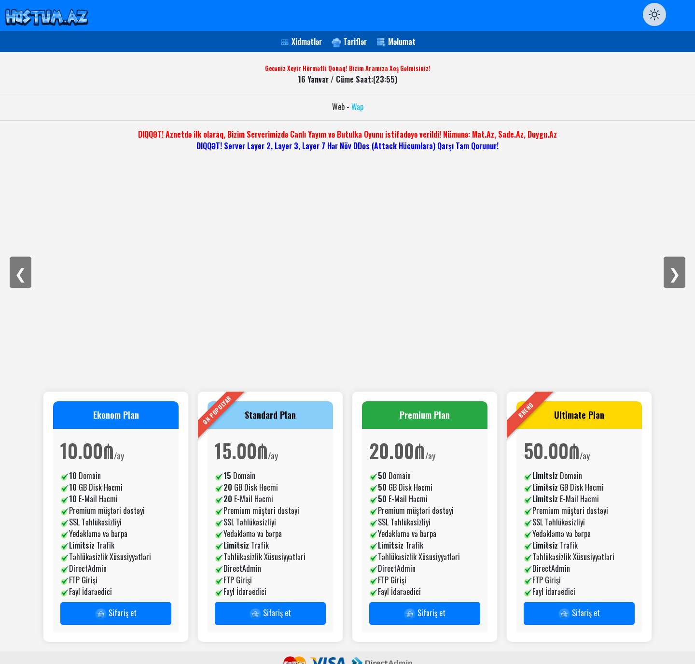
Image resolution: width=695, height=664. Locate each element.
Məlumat (402, 41)
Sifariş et (116, 613)
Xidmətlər (307, 41)
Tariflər (355, 41)
